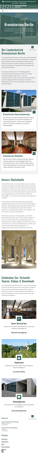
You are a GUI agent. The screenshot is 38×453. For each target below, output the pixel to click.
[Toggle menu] (3, 11)
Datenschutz (5, 441)
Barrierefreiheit (6, 447)
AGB (3, 444)
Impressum (5, 439)
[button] (2, 450)
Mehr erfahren (23, 3)
